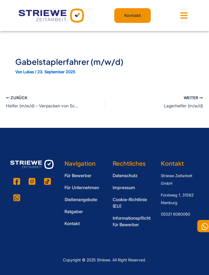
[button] (184, 16)
